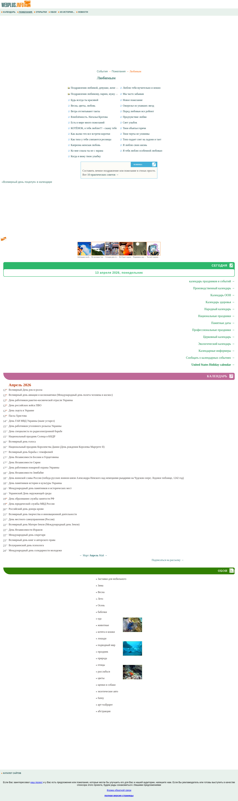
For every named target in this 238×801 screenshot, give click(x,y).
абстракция (103, 711)
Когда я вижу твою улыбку (84, 156)
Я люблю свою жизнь (133, 145)
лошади (101, 638)
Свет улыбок (128, 122)
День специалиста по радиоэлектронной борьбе (35, 431)
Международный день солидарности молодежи (35, 550)
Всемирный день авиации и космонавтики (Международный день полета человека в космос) (61, 394)
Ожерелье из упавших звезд (137, 105)
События (102, 71)
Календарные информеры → (216, 350)
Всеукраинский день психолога (26, 545)
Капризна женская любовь (84, 145)
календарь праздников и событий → (212, 281)
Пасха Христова (18, 415)
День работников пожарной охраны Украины (34, 467)
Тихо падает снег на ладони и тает (140, 139)
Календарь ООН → (222, 295)
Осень (100, 605)
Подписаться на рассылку (168, 560)
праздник (102, 651)
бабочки (101, 612)
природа (101, 658)
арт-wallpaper (104, 704)
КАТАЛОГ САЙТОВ (11, 773)
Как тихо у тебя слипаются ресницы (89, 139)
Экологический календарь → (216, 343)
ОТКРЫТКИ (40, 12)
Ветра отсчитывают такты (84, 111)
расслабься (103, 671)
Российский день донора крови (26, 508)
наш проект (36, 782)
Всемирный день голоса (22, 441)
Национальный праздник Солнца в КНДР (32, 436)
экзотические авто (107, 691)
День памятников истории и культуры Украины (35, 483)
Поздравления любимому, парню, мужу (93, 93)
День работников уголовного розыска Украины (35, 426)
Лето (99, 598)
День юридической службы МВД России (32, 503)
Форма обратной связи (119, 790)
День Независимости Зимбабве (26, 472)
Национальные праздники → (216, 316)
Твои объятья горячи (133, 128)
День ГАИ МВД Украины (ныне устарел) (32, 420)
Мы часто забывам (132, 93)
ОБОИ (53, 12)
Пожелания (119, 71)
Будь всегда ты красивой (83, 100)
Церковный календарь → (219, 337)
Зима (99, 585)
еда (98, 618)
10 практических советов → (103, 174)
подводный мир (105, 645)
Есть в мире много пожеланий (86, 122)
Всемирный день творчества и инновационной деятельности (43, 514)
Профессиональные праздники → (213, 330)
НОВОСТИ (82, 12)
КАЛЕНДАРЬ (8, 12)
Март (86, 555)
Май (101, 555)
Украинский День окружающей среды (30, 493)
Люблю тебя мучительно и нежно (140, 87)
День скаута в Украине (21, 410)
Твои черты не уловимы (135, 133)
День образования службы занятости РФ (31, 498)
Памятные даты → (223, 323)
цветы (100, 678)
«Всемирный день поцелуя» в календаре (27, 182)
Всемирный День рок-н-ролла (25, 389)
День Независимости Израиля (25, 529)
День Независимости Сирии (24, 462)
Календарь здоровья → (220, 302)
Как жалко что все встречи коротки (89, 133)
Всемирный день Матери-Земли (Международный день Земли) (44, 524)
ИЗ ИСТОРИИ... (66, 12)
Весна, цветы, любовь (81, 105)
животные (102, 625)
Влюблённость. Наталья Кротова (88, 116)
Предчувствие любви (133, 116)
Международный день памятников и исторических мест (40, 488)
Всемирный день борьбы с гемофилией (31, 452)
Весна (100, 592)
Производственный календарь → (214, 288)
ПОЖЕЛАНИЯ (25, 12)
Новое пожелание (131, 100)
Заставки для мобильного (111, 578)
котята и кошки (105, 631)
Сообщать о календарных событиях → (210, 357)
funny (100, 698)
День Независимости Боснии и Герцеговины (34, 457)
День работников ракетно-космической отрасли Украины (41, 400)
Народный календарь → (219, 309)
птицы (100, 665)
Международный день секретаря (27, 534)
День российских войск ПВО (25, 405)
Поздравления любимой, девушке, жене (93, 87)
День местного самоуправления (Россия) (32, 519)
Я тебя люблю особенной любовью (141, 150)
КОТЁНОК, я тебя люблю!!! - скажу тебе (92, 128)
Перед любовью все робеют (137, 111)
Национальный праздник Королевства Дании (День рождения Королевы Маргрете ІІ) (57, 446)
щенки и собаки (106, 684)
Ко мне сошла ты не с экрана (85, 150)
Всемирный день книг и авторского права (32, 540)
